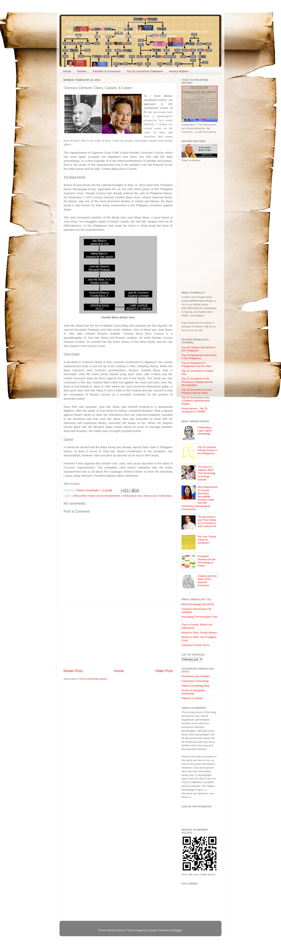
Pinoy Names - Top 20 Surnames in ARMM (194, 410)
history (147, 495)
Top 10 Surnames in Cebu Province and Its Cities (196, 391)
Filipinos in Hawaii (192, 698)
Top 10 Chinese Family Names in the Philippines (207, 450)
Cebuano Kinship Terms (195, 645)
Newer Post (73, 671)
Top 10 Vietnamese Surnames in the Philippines (199, 357)
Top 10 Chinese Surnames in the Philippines (198, 349)
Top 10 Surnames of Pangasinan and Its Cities (196, 365)
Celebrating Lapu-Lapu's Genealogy (204, 430)
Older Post (164, 671)
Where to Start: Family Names (199, 632)
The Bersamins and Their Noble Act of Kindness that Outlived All (206, 521)
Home (67, 71)
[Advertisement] (118, 635)
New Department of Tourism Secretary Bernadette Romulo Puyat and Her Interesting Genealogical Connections (199, 497)
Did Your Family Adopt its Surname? (206, 539)
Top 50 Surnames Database (145, 71)
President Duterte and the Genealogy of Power (206, 561)
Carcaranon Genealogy (195, 681)
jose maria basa (162, 495)
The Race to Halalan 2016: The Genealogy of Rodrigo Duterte (206, 473)
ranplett (152, 930)
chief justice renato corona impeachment (96, 495)
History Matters (179, 71)
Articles (82, 71)
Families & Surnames (107, 71)
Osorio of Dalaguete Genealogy (193, 692)
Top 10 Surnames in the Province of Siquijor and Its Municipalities (197, 381)
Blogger (177, 930)
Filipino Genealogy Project (106, 23)
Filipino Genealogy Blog (195, 685)
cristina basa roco (132, 495)
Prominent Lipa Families (195, 676)
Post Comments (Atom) (93, 678)
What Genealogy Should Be (197, 604)
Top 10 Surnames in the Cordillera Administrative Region (195, 400)
